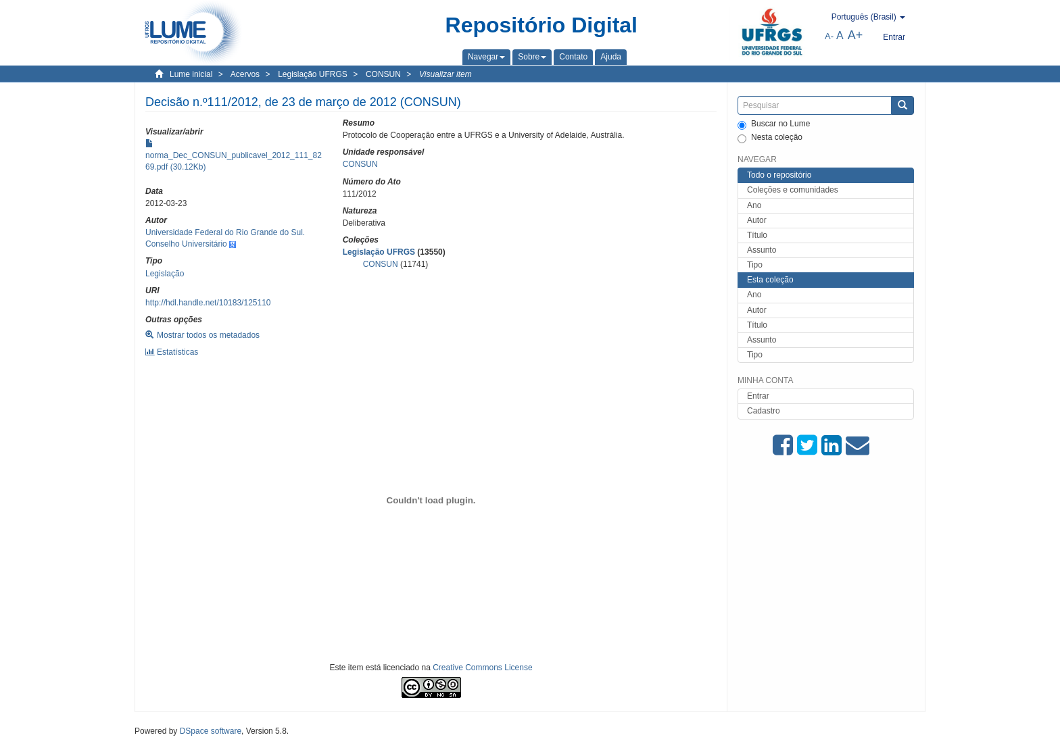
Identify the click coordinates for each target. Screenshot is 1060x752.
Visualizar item (445, 74)
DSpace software (210, 731)
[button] (486, 56)
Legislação (164, 273)
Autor (757, 220)
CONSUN (383, 74)
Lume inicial (191, 74)
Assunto (761, 250)
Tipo (755, 265)
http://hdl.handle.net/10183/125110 (208, 302)
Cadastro (763, 411)
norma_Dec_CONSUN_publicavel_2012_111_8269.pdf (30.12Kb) (233, 155)
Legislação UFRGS (312, 74)
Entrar (758, 396)
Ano (754, 205)
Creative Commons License (482, 667)
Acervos (245, 74)
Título (757, 235)
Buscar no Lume (774, 124)
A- (829, 36)
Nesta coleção (770, 137)
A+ (855, 35)
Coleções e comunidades (792, 190)
